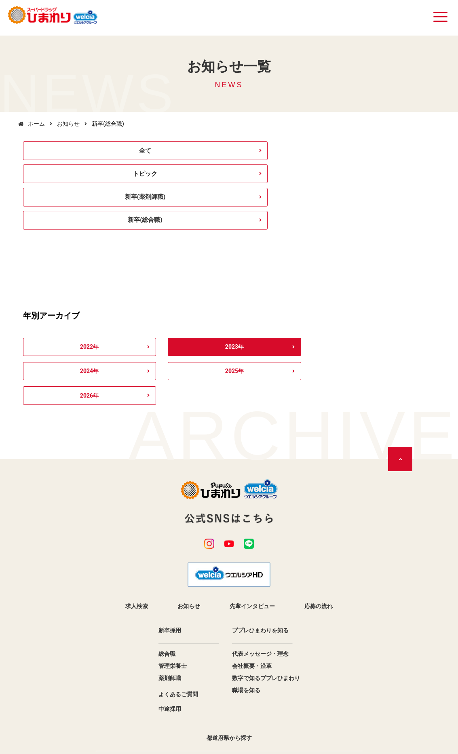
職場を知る (246, 580)
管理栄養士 (172, 556)
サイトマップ (252, 711)
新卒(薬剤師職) (281, 152)
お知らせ (68, 123)
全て (71, 152)
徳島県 (295, 676)
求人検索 (136, 496)
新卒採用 (169, 521)
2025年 (313, 284)
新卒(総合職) (386, 152)
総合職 (166, 544)
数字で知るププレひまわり (266, 568)
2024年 (229, 284)
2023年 (145, 284)
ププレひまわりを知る (260, 521)
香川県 (162, 688)
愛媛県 (295, 688)
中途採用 (169, 599)
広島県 (162, 676)
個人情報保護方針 (197, 711)
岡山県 (295, 664)
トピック (176, 152)
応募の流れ (318, 496)
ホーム (36, 123)
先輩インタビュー (252, 496)
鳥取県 (295, 652)
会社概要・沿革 (252, 556)
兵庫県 (162, 652)
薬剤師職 (169, 568)
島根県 (162, 664)
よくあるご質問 (178, 584)
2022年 (61, 284)
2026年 (397, 284)
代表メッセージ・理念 (260, 544)
